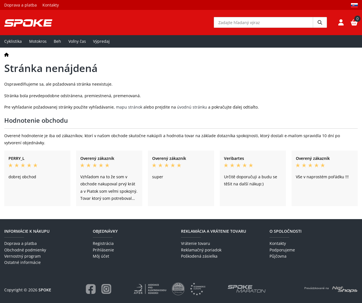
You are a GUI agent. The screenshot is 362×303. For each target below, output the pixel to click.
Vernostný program (22, 256)
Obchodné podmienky (25, 250)
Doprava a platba (20, 5)
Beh (57, 41)
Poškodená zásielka (199, 256)
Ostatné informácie (22, 262)
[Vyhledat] (320, 22)
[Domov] (6, 55)
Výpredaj (101, 41)
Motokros (38, 41)
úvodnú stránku (192, 107)
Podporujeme (282, 250)
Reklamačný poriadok (201, 250)
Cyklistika (13, 41)
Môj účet (101, 256)
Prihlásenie (103, 250)
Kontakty (50, 5)
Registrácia (103, 243)
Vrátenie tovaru (195, 243)
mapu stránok (129, 107)
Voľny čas (77, 41)
